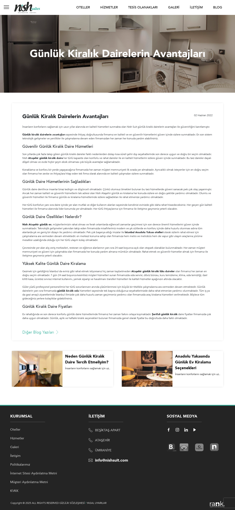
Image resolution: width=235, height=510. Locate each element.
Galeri (14, 447)
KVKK (14, 491)
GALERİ (173, 7)
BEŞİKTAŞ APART (107, 430)
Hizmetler (17, 438)
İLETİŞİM (196, 7)
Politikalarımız (20, 464)
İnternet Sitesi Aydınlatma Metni (33, 473)
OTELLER (83, 7)
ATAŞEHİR (102, 440)
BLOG (217, 7)
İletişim (15, 456)
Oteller (15, 429)
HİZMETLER (109, 7)
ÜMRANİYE (103, 450)
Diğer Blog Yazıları (40, 332)
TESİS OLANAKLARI (143, 7)
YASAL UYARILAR (96, 503)
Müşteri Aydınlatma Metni (29, 482)
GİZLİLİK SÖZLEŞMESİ (72, 503)
